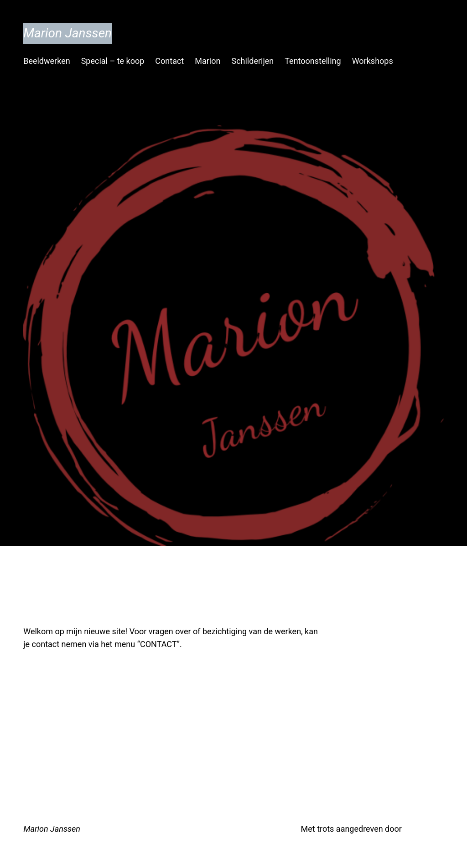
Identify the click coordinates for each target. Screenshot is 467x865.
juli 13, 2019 (42, 667)
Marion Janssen (67, 33)
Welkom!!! (72, 600)
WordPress (423, 829)
